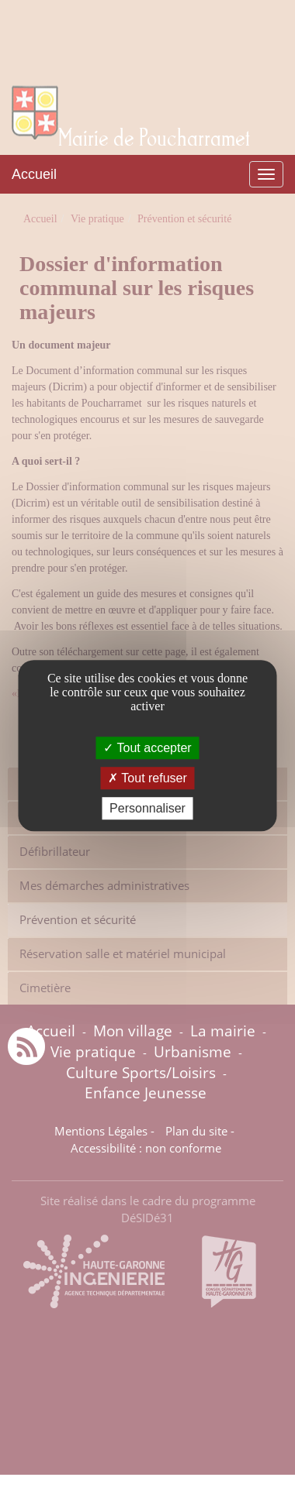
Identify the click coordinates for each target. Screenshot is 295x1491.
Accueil (34, 174)
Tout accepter (147, 747)
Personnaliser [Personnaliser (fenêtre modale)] (147, 808)
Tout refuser (147, 778)
